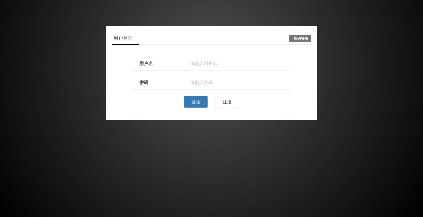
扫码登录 (301, 38)
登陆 (196, 101)
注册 (227, 101)
